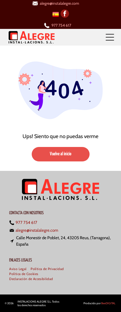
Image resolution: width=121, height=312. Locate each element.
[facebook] (65, 14)
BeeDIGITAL (108, 303)
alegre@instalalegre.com (59, 3)
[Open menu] (110, 37)
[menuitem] (20, 269)
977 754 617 (61, 25)
